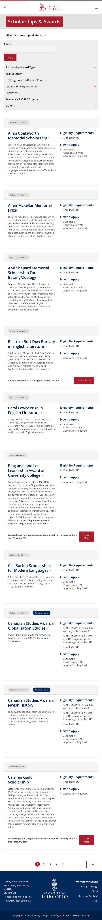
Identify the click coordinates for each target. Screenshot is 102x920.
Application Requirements (21, 86)
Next (92, 864)
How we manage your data (17, 900)
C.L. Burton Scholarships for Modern (30, 568)
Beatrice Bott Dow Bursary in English (31, 344)
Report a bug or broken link (17, 896)
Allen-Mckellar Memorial (30, 208)
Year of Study (14, 73)
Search (8, 43)
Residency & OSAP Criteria (22, 99)
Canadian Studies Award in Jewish (32, 703)
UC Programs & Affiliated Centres (26, 80)
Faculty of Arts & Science (16, 881)
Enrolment (12, 93)
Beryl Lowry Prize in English (26, 410)
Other (9, 105)
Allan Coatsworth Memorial (30, 135)
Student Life (10, 892)
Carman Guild (20, 780)
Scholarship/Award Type (20, 67)
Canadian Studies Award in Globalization (32, 626)
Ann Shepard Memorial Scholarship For (28, 273)
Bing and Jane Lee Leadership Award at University (26, 470)
